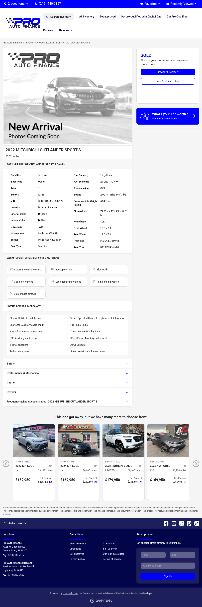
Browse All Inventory (168, 72)
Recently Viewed (180, 3)
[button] (17, 3)
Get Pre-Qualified (177, 16)
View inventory (78, 543)
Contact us (109, 543)
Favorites (148, 3)
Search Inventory (58, 17)
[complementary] (192, 597)
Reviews (48, 30)
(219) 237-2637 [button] (13, 575)
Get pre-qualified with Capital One (141, 16)
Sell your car (110, 548)
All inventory (86, 16)
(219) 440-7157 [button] (48, 3)
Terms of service (112, 559)
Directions (75, 548)
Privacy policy (77, 559)
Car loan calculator (113, 553)
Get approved (108, 16)
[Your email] (167, 565)
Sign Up (168, 576)
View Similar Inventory (168, 81)
